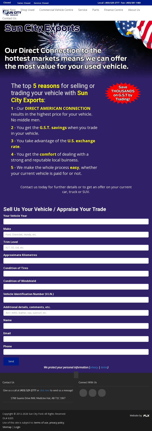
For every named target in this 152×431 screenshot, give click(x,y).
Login (17, 427)
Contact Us (9, 25)
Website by (139, 415)
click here (45, 390)
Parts (95, 13)
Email (7, 333)
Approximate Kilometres (20, 255)
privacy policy (57, 422)
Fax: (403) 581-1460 (131, 2)
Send (11, 361)
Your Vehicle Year (15, 216)
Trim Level (10, 242)
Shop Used (27, 13)
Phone (7, 346)
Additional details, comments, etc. (26, 307)
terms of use (41, 422)
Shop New (9, 13)
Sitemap (7, 427)
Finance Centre (113, 13)
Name (7, 320)
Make (7, 229)
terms (104, 367)
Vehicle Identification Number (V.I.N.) (28, 294)
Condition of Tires (15, 268)
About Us (134, 13)
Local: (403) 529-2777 (108, 2)
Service (82, 13)
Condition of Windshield (19, 281)
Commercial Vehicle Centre (56, 13)
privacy (94, 367)
